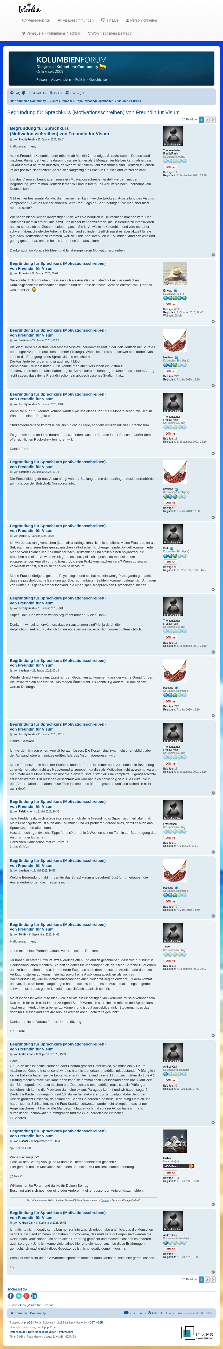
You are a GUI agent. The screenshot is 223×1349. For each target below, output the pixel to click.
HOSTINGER (95, 1322)
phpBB (28, 1322)
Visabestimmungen (76, 20)
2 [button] (207, 119)
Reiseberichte (36, 20)
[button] (213, 120)
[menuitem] (15, 93)
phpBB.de (50, 1327)
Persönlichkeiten (141, 20)
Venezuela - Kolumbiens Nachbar (51, 33)
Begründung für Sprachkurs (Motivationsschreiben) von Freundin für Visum (93, 112)
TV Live (110, 20)
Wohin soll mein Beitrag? (110, 33)
